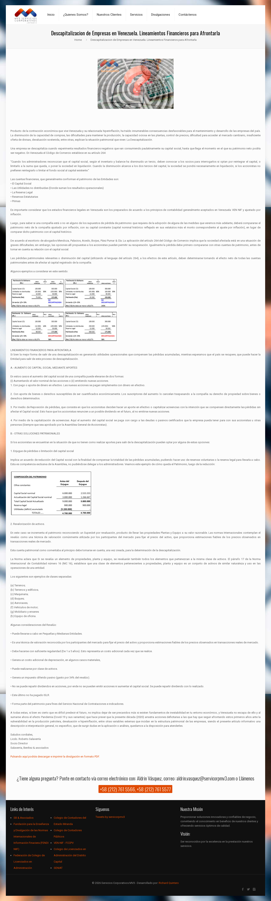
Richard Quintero (169, 882)
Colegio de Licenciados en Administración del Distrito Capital (70, 855)
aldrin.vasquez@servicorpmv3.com (205, 778)
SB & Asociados (23, 817)
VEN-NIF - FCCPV (64, 842)
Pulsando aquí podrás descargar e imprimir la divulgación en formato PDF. (55, 756)
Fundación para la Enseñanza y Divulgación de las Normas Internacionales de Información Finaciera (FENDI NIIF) (31, 836)
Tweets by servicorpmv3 (110, 816)
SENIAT (58, 867)
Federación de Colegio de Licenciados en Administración (29, 861)
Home (78, 39)
